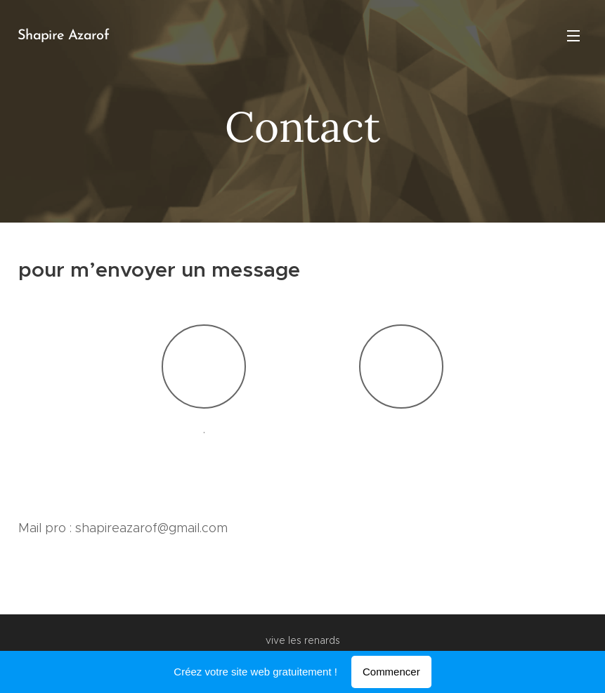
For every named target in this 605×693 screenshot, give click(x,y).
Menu (573, 36)
